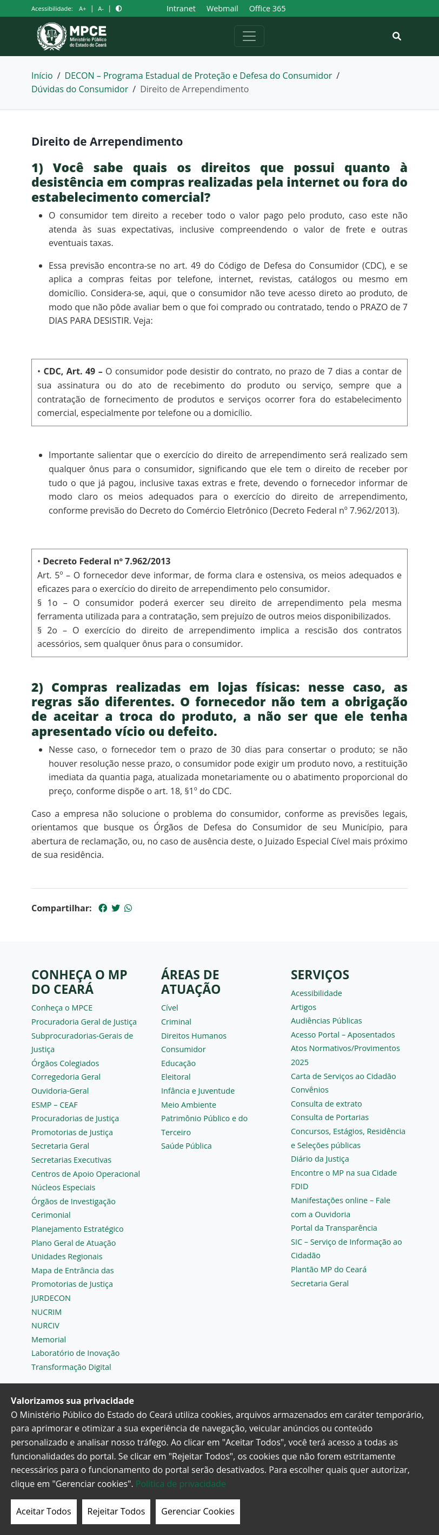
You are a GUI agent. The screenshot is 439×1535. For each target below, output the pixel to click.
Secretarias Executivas (71, 1160)
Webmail (222, 8)
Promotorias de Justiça (72, 1132)
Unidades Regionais (67, 1256)
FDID (299, 1186)
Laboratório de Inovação (75, 1353)
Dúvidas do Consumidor (79, 89)
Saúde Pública (186, 1146)
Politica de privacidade (181, 1484)
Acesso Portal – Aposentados (343, 1034)
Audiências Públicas (326, 1020)
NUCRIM (46, 1312)
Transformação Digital (71, 1367)
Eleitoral (176, 1077)
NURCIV (45, 1325)
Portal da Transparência (334, 1228)
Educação (178, 1063)
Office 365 (267, 8)
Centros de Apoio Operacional (85, 1174)
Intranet (181, 8)
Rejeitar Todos (116, 1511)
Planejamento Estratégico (77, 1229)
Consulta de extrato (326, 1104)
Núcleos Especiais (63, 1187)
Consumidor (183, 1049)
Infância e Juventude (198, 1091)
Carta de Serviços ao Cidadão (343, 1076)
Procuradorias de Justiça (75, 1118)
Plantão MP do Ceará (329, 1269)
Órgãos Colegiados (65, 1063)
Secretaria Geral (60, 1146)
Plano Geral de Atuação (73, 1243)
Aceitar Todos (43, 1511)
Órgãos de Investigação (73, 1201)
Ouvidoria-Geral (60, 1091)
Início (42, 75)
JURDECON (51, 1298)
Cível (169, 1007)
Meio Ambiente (188, 1105)
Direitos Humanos (194, 1036)
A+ (82, 8)
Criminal (176, 1021)
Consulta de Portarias (330, 1117)
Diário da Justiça (320, 1159)
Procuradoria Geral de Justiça (84, 1021)
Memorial (48, 1339)
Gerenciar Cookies (198, 1511)
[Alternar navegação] (249, 36)
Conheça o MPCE (61, 1007)
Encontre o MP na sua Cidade (344, 1173)
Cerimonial (51, 1215)
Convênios (310, 1089)
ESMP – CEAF (54, 1105)
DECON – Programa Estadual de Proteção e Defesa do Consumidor (198, 75)
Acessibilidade (316, 993)
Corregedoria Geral (66, 1077)
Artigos (303, 1007)
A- (101, 8)
